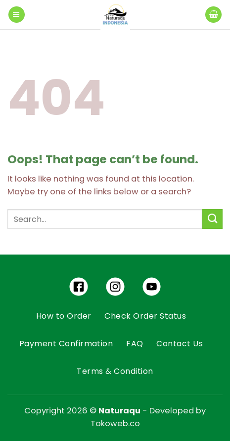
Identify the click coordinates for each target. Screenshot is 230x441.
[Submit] (212, 219)
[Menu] (16, 14)
